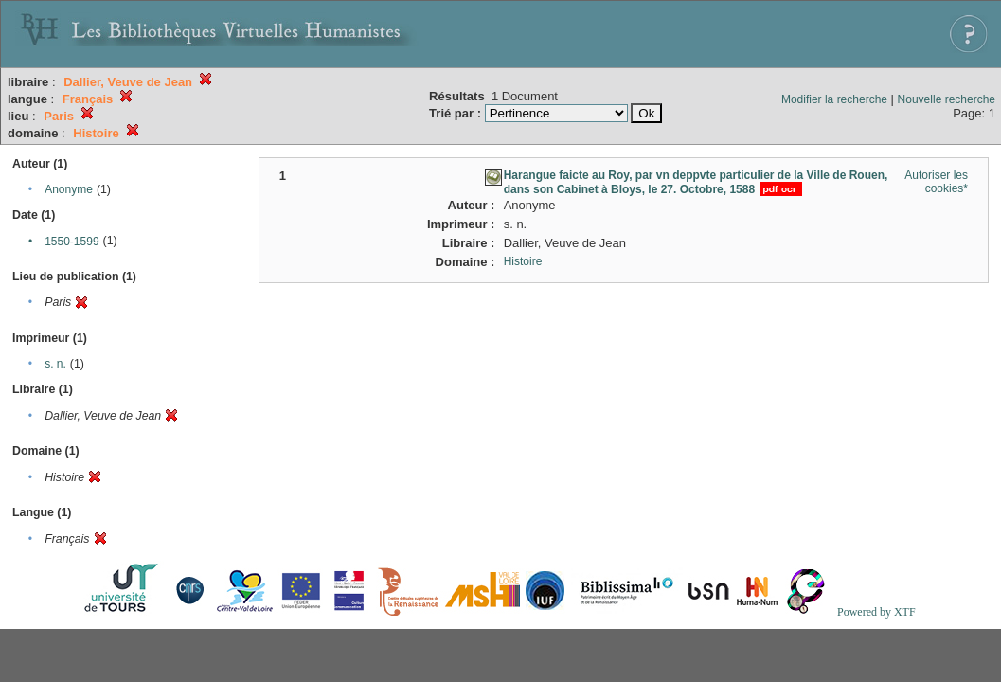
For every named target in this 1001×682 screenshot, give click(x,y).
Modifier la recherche (834, 99)
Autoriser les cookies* (936, 182)
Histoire (523, 261)
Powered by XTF (876, 612)
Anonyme (69, 189)
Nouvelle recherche (946, 99)
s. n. (55, 363)
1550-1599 (71, 241)
